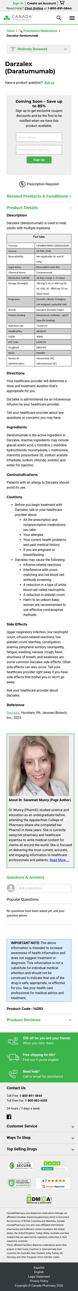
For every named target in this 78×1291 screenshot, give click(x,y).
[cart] (62, 3)
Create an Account (41, 3)
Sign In (17, 3)
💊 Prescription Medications (38, 31)
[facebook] (9, 1116)
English (39, 1272)
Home (11, 31)
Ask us (49, 83)
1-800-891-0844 (31, 1096)
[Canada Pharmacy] (18, 18)
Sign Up (39, 160)
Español (39, 1268)
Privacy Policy (39, 1281)
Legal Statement (39, 1276)
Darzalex (13, 713)
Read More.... (59, 860)
